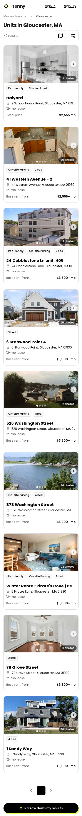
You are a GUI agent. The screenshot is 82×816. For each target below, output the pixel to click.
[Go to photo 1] (37, 80)
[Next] (51, 790)
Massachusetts (15, 16)
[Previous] (31, 790)
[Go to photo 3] (42, 80)
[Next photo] (69, 64)
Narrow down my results (41, 808)
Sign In (50, 6)
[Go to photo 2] (40, 80)
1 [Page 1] (41, 790)
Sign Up (70, 6)
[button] (41, 83)
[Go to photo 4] (45, 80)
